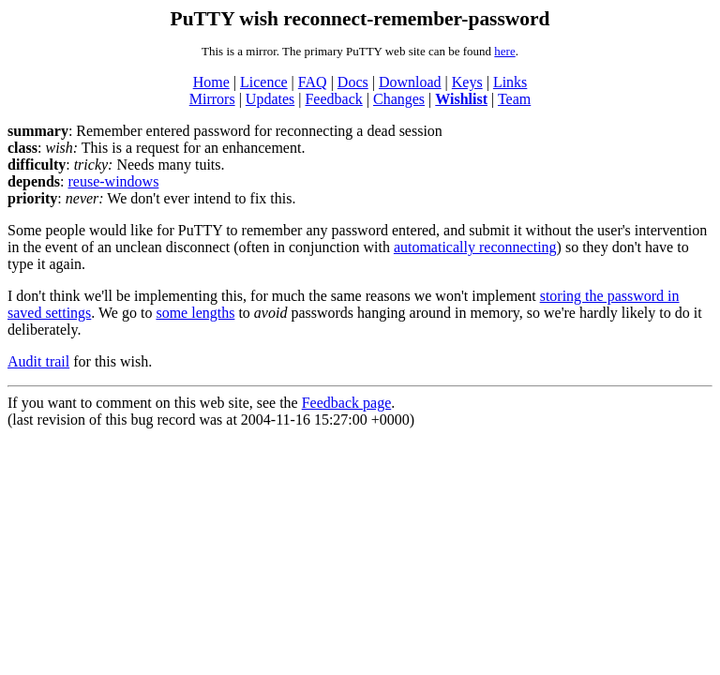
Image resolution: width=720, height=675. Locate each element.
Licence (264, 82)
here (504, 51)
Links (510, 82)
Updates (270, 99)
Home (211, 82)
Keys (467, 82)
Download (410, 82)
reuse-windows (113, 181)
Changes (399, 99)
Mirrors (212, 99)
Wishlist (461, 99)
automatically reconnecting (475, 247)
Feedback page (347, 403)
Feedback (333, 99)
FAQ (312, 82)
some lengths (195, 313)
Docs (353, 82)
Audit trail (38, 361)
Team (514, 99)
